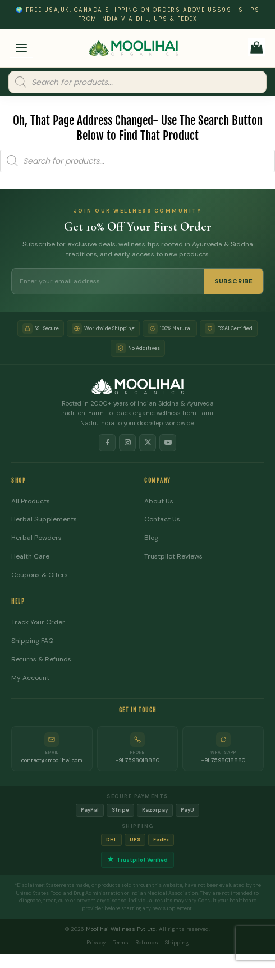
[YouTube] (167, 442)
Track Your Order (38, 622)
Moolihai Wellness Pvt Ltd (121, 929)
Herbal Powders (36, 538)
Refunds (146, 942)
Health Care (30, 556)
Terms (121, 942)
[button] (22, 49)
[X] (147, 442)
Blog (151, 538)
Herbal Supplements (44, 519)
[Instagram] (127, 442)
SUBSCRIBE (233, 281)
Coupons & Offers (39, 575)
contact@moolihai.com (51, 760)
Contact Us (162, 519)
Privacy (96, 942)
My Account (30, 678)
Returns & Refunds (41, 659)
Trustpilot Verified (137, 860)
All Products (30, 501)
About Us (158, 501)
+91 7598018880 (137, 760)
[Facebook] (107, 442)
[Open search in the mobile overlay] (137, 82)
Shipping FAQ (32, 641)
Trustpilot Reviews (173, 556)
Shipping (177, 942)
